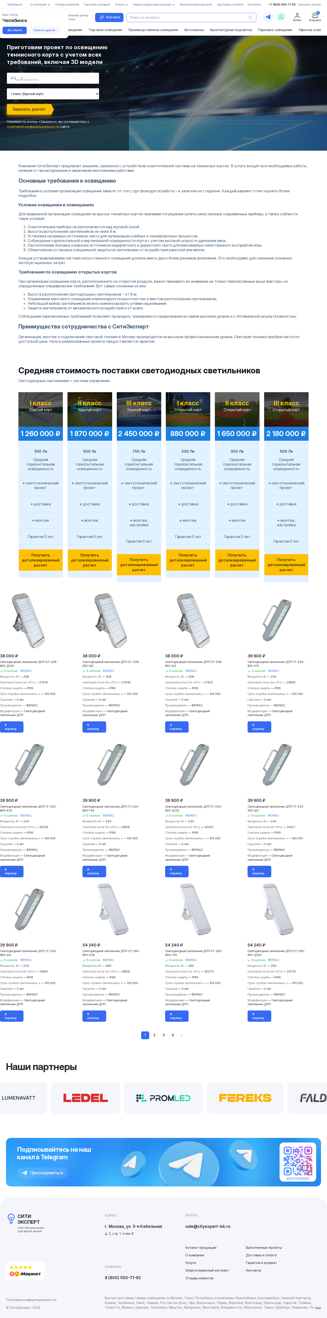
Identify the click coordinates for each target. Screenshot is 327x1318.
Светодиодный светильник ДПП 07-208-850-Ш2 (111, 664)
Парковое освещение (275, 30)
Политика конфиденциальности (31, 1300)
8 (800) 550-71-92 (123, 1277)
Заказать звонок (309, 4)
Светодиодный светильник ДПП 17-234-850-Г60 (110, 808)
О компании (194, 1255)
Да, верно (14, 30)
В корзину (11, 727)
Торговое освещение (105, 30)
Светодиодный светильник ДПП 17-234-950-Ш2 (276, 808)
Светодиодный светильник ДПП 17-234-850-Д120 (193, 808)
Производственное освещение (153, 30)
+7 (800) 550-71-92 (282, 4)
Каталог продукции (200, 1247)
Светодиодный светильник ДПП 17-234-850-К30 (28, 808)
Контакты (253, 1270)
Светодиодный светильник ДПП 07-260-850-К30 (111, 953)
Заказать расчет (29, 109)
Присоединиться (42, 1172)
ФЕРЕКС (26, 671)
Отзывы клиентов (199, 1278)
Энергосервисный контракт (207, 1270)
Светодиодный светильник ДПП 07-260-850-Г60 (194, 953)
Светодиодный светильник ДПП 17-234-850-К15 (276, 664)
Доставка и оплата (261, 1255)
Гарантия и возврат (261, 1263)
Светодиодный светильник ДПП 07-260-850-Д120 (276, 953)
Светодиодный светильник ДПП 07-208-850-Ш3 (194, 664)
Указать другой (44, 30)
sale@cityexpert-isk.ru (207, 1226)
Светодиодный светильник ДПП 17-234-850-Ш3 (28, 953)
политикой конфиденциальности (33, 127)
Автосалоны (194, 30)
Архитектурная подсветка (231, 30)
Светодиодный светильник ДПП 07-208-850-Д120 (29, 664)
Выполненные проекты (264, 1247)
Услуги (190, 1263)
